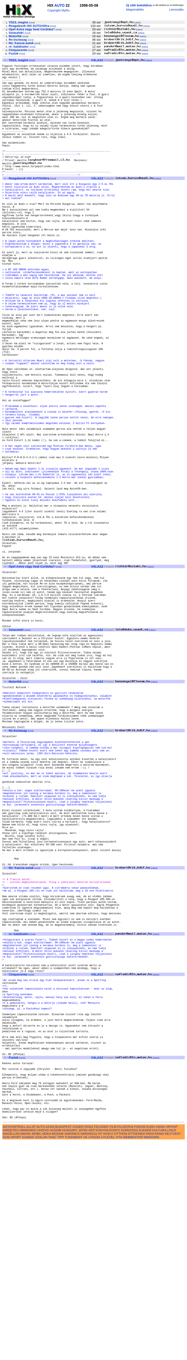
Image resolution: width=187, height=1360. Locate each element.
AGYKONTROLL (14, 1345)
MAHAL (25, 1352)
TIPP (60, 1355)
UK (85, 1355)
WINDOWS (151, 1355)
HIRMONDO (27, 1348)
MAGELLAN (11, 1352)
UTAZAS (94, 1355)
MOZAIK (58, 1352)
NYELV (108, 1352)
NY (100, 1352)
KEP (92, 1348)
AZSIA (50, 1345)
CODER (78, 1345)
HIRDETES (10, 1348)
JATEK (83, 1348)
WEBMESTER (133, 1355)
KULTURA (159, 1348)
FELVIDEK (101, 1345)
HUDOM (55, 1348)
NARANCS (72, 1352)
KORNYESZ (129, 1348)
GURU (150, 1345)
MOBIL (36, 1352)
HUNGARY (69, 1348)
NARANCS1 (89, 1352)
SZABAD (28, 1355)
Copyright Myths (58, 10)
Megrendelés (135, 9)
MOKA (46, 1352)
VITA (119, 1355)
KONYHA (102, 1348)
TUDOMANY (73, 1355)
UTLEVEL (108, 1355)
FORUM (139, 1345)
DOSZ (89, 1345)
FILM (113, 1345)
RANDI (159, 1352)
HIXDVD (43, 1348)
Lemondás (176, 9)
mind (32, 23)
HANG (160, 1345)
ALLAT (31, 1345)
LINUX (171, 1348)
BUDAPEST (63, 1345)
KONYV (114, 1348)
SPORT (16, 1355)
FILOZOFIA (125, 1345)
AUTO (59, 5)
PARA (150, 1352)
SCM (6, 1355)
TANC (52, 1355)
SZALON (41, 1355)
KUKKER (145, 1348)
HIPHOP (171, 1345)
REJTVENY (173, 1352)
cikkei (137, 23)
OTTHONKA (136, 1352)
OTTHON (120, 1352)
